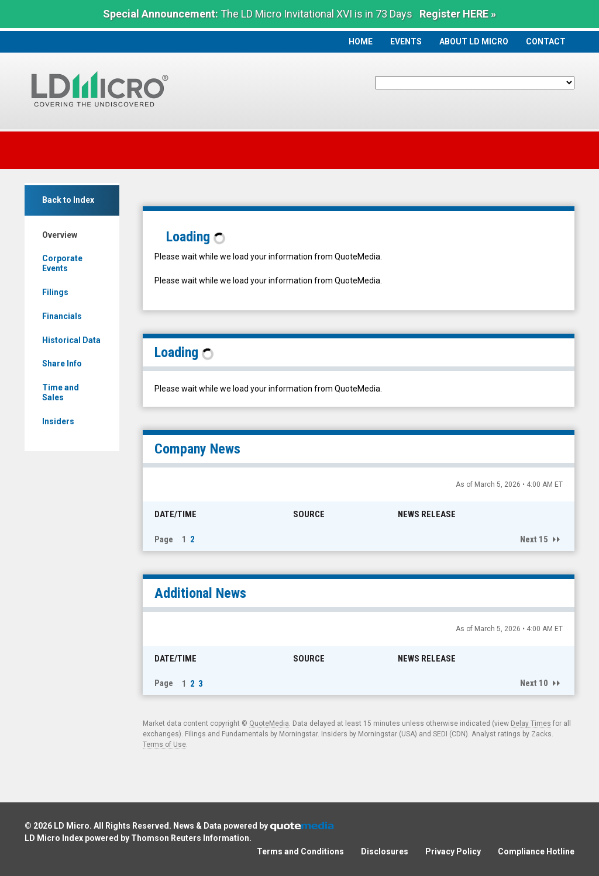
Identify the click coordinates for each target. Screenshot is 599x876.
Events (406, 41)
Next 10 (534, 683)
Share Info (62, 363)
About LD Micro (473, 41)
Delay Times (531, 723)
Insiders (58, 421)
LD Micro (71, 825)
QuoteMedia (269, 723)
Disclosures (384, 851)
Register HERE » (457, 14)
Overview (59, 235)
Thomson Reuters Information (190, 838)
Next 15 (534, 539)
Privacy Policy (453, 851)
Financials (62, 316)
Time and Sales (60, 392)
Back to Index (68, 200)
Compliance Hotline (536, 851)
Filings (55, 292)
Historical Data (71, 340)
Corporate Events (62, 263)
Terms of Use (164, 744)
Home (361, 41)
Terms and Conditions (300, 851)
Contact (546, 41)
